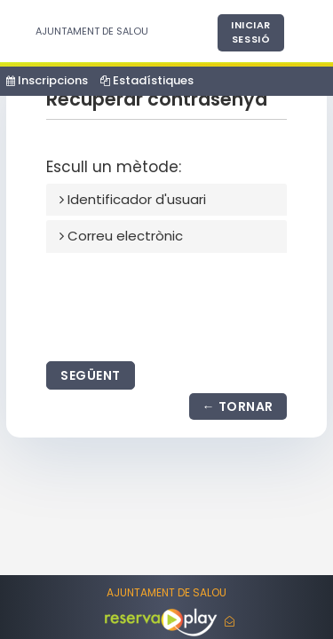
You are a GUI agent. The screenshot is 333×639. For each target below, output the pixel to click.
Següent (90, 375)
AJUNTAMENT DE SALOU (92, 31)
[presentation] (181, 303)
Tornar (246, 406)
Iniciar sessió (251, 32)
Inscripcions (47, 80)
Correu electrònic (121, 235)
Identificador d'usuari (132, 199)
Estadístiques (147, 80)
